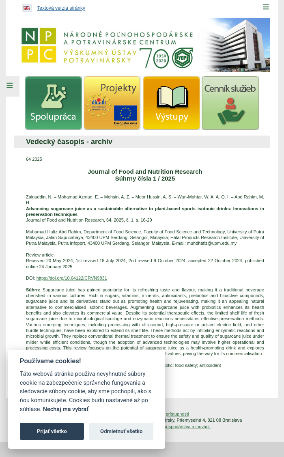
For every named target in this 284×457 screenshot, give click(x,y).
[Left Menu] (9, 86)
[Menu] (265, 7)
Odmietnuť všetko (121, 431)
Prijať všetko (52, 431)
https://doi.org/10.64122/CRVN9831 (72, 278)
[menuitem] (53, 103)
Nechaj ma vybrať (65, 409)
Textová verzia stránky (61, 8)
